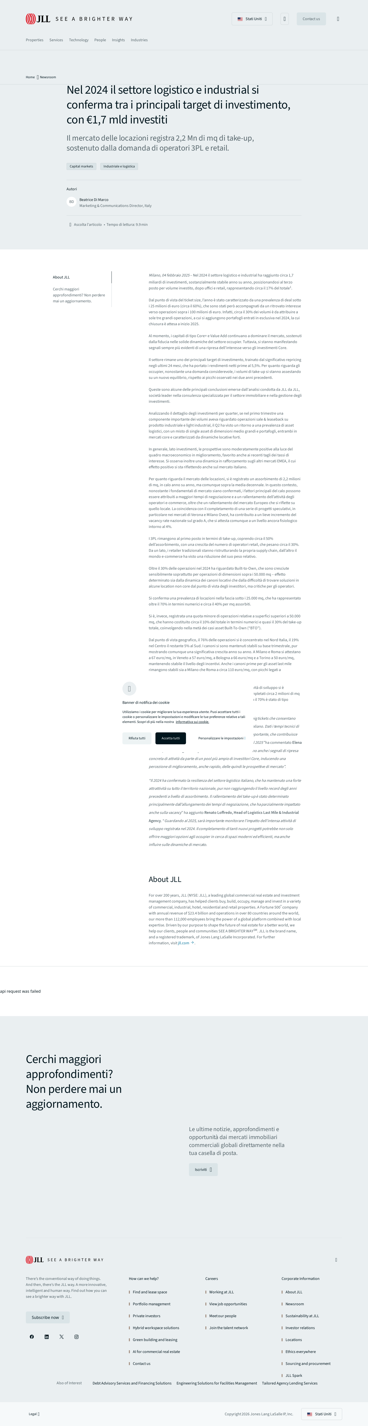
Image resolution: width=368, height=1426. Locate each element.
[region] (184, 713)
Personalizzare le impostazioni (222, 738)
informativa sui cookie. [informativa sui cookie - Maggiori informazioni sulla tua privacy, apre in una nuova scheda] (192, 721)
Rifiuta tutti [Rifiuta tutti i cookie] (137, 738)
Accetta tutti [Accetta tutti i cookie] (171, 738)
